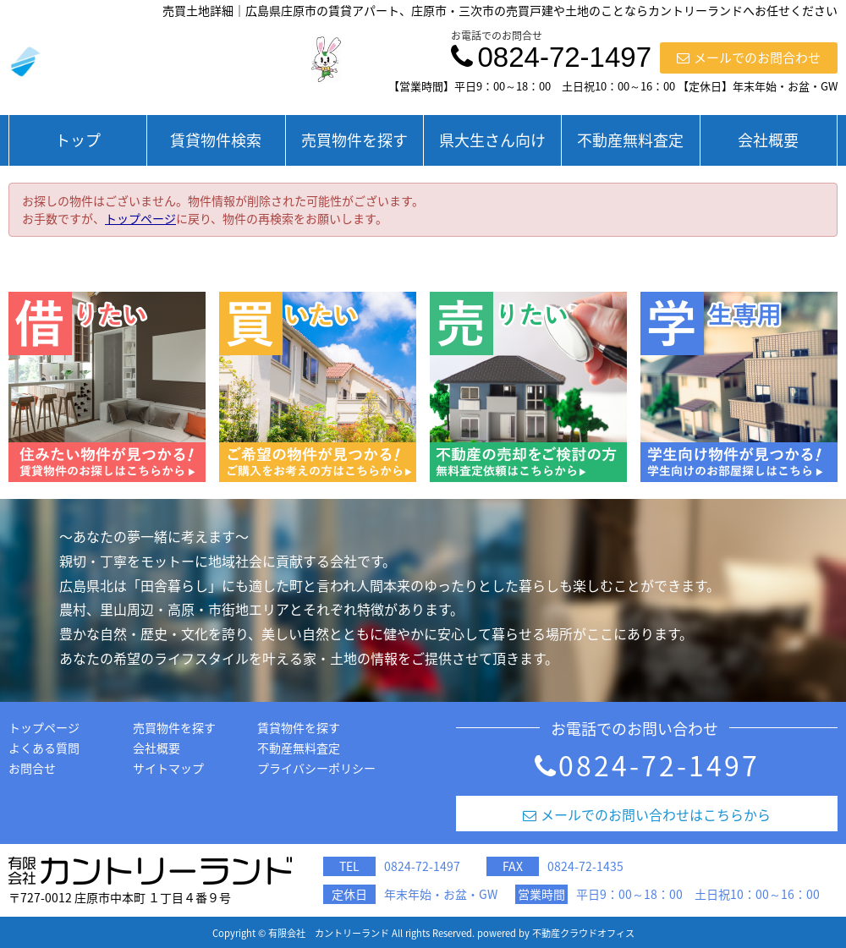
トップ (78, 140)
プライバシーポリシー (316, 767)
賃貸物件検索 (215, 140)
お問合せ (32, 767)
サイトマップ (168, 767)
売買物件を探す (354, 140)
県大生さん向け (492, 140)
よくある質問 (44, 747)
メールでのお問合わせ (749, 57)
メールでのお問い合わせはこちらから (647, 814)
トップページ (140, 218)
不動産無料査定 (630, 140)
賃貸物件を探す (298, 727)
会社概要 (768, 140)
